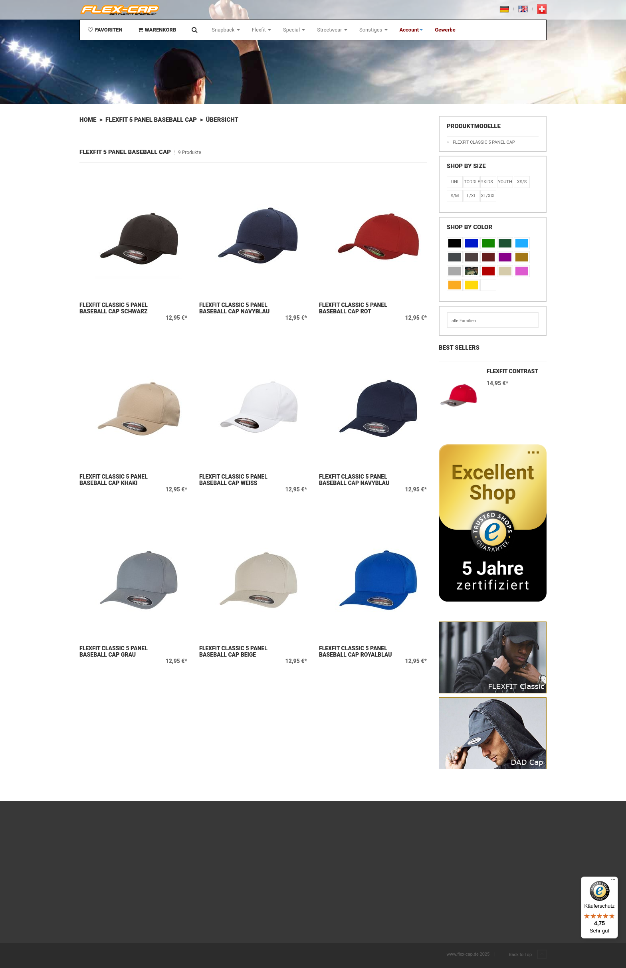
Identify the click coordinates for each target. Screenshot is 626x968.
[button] (411, 30)
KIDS (488, 181)
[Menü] (613, 881)
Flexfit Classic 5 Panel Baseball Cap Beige (233, 651)
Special (294, 30)
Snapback (226, 30)
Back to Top (528, 954)
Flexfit (261, 30)
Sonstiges (373, 30)
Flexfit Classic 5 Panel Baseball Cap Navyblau (234, 308)
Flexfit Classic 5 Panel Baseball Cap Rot (353, 308)
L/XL (471, 195)
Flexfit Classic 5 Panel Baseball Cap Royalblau (355, 651)
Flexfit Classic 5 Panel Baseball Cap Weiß (233, 479)
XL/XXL (488, 195)
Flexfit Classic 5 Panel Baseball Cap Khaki (113, 479)
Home (87, 119)
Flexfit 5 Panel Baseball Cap (151, 119)
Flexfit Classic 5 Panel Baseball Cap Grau (113, 651)
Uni (454, 181)
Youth (505, 181)
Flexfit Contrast (512, 371)
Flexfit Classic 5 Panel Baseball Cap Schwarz (113, 308)
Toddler (471, 181)
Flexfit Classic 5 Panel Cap (484, 142)
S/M (455, 195)
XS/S (522, 181)
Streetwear (332, 30)
